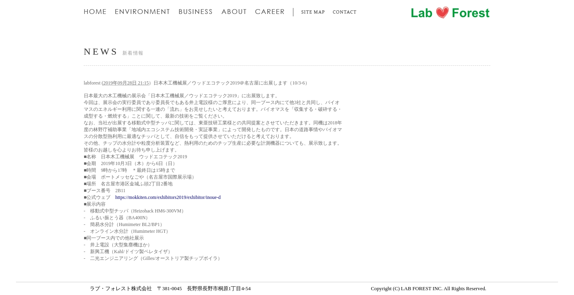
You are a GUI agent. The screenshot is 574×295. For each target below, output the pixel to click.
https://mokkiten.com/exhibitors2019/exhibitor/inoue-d (167, 197)
